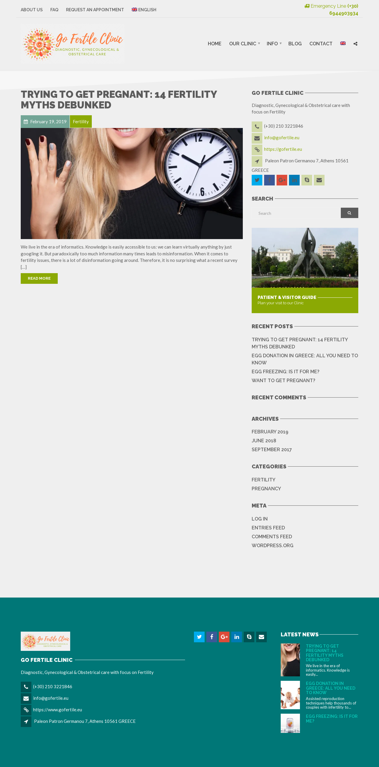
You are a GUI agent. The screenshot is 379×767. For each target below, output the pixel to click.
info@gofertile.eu (281, 137)
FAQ (54, 9)
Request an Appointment (95, 9)
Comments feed (272, 536)
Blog (295, 44)
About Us (32, 9)
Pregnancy (266, 488)
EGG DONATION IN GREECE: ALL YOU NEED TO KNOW (305, 359)
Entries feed (268, 528)
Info (272, 44)
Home (214, 44)
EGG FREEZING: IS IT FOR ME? (285, 371)
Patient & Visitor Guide (287, 297)
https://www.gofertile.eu (57, 709)
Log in (260, 519)
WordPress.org (272, 545)
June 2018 (264, 440)
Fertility (263, 480)
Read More (39, 278)
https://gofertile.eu (283, 149)
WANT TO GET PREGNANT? (283, 380)
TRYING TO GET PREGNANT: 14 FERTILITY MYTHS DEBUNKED (119, 100)
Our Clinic (242, 44)
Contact (321, 44)
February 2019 (270, 432)
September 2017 (272, 449)
